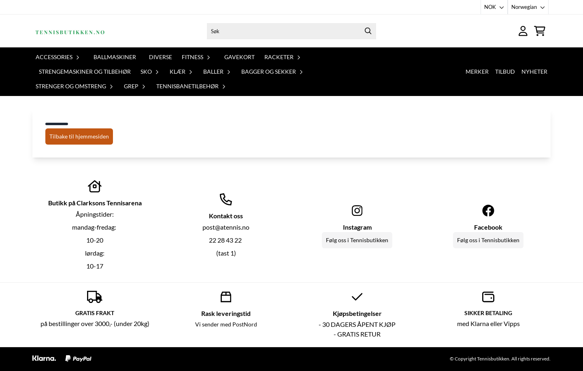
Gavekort (239, 56)
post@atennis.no (225, 227)
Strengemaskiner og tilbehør (85, 71)
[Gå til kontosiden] (523, 31)
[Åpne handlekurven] (540, 31)
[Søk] (291, 31)
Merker (477, 71)
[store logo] (70, 31)
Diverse (160, 56)
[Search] (368, 31)
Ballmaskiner (115, 56)
